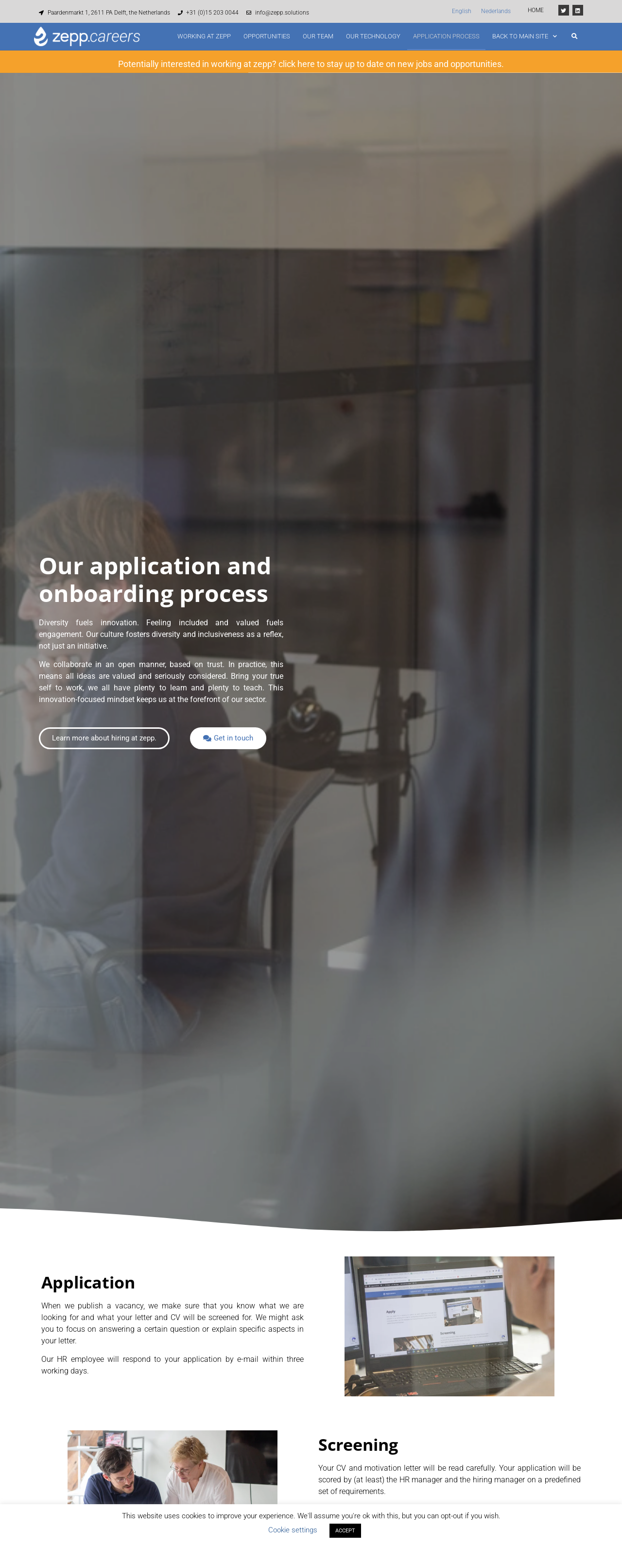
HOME (536, 10)
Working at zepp (204, 36)
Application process (446, 36)
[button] (575, 37)
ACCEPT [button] (345, 1531)
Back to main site (524, 36)
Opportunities (266, 36)
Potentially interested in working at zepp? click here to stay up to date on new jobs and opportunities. (311, 62)
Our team (318, 36)
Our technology (373, 36)
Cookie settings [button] (292, 1530)
